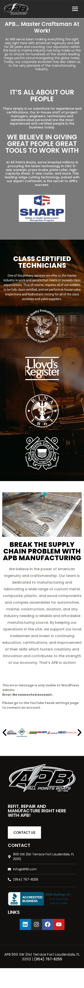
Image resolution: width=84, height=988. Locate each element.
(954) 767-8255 (48, 959)
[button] (4, 732)
